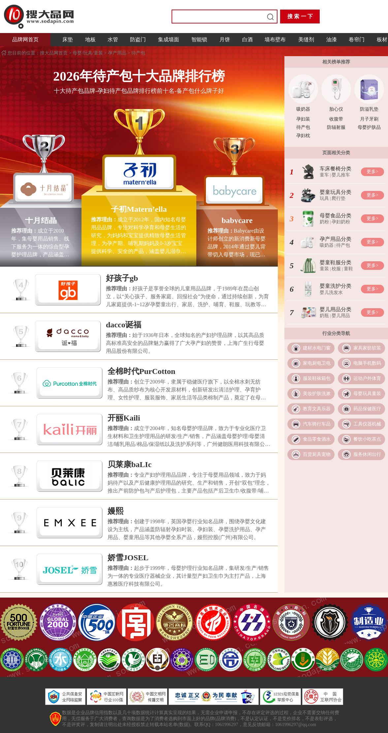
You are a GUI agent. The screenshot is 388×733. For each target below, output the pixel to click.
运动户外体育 (367, 378)
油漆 (331, 39)
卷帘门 (357, 39)
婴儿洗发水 (331, 292)
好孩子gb (122, 278)
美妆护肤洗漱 (317, 393)
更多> (372, 171)
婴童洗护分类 (335, 286)
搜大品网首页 (54, 53)
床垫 (67, 39)
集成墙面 (168, 39)
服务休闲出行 (367, 454)
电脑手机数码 (367, 363)
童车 (324, 174)
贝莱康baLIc (129, 464)
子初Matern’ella (139, 209)
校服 (336, 268)
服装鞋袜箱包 (317, 378)
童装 (324, 268)
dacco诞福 (123, 324)
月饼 (224, 39)
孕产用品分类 (335, 239)
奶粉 (324, 221)
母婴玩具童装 (367, 393)
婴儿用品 (341, 315)
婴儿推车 (341, 174)
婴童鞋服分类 (335, 262)
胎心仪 (336, 109)
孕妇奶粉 (341, 221)
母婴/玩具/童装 (88, 53)
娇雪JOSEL (128, 557)
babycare (236, 220)
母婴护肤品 (369, 127)
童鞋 (348, 268)
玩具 (324, 198)
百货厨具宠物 (317, 454)
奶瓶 (324, 315)
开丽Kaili (124, 418)
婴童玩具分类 (335, 192)
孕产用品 (117, 53)
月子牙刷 (369, 119)
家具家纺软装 (367, 348)
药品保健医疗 (367, 408)
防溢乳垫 (369, 109)
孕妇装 (303, 119)
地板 (90, 39)
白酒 (247, 39)
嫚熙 (115, 511)
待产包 (138, 53)
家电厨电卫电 (317, 363)
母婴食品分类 (335, 215)
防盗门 (138, 39)
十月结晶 (41, 220)
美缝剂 (306, 39)
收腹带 (336, 119)
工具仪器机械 (367, 423)
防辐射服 (336, 127)
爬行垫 (338, 198)
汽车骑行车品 (317, 423)
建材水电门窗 (317, 348)
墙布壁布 (275, 39)
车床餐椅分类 (335, 168)
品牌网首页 (25, 39)
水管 (113, 39)
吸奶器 (303, 109)
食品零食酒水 (317, 439)
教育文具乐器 (317, 408)
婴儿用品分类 (335, 309)
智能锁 (199, 39)
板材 (382, 39)
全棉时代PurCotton (141, 371)
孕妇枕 (303, 135)
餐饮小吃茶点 (367, 439)
